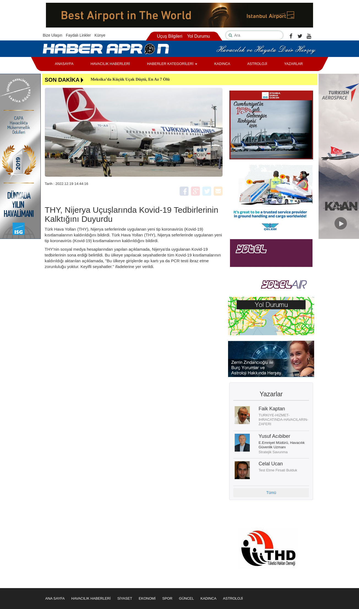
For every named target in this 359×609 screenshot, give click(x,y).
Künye (99, 35)
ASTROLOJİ (257, 64)
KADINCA (222, 64)
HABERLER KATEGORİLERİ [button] (172, 64)
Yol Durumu (198, 36)
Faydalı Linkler (78, 35)
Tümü (271, 492)
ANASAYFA (64, 64)
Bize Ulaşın (52, 35)
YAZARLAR (293, 64)
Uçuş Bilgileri (169, 36)
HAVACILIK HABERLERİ (110, 64)
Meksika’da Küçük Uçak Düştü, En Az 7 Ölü (130, 79)
